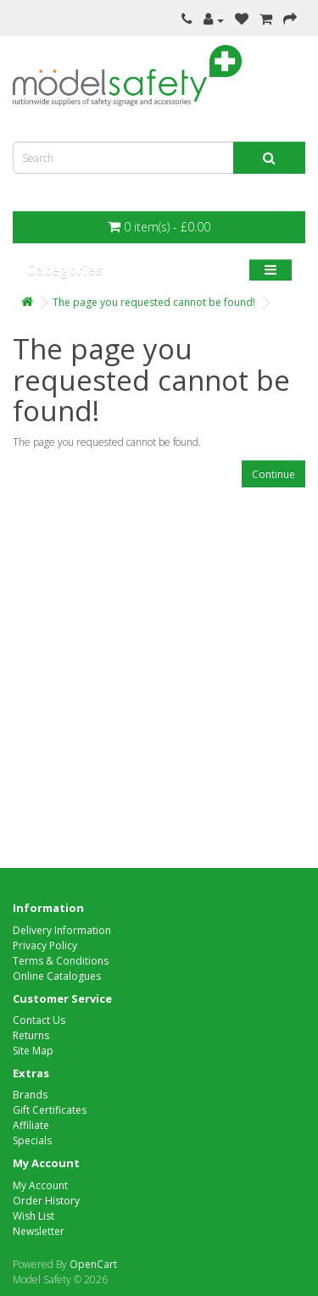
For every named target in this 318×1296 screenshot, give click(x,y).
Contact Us (39, 1020)
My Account (40, 1185)
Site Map (33, 1050)
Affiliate (31, 1125)
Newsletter (38, 1231)
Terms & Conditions (61, 961)
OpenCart (93, 1264)
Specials (32, 1140)
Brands (30, 1094)
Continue (273, 474)
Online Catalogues (57, 976)
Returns (31, 1035)
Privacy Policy (45, 945)
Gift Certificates (49, 1110)
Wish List (33, 1216)
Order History (46, 1200)
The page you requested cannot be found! (154, 302)
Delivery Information (62, 930)
